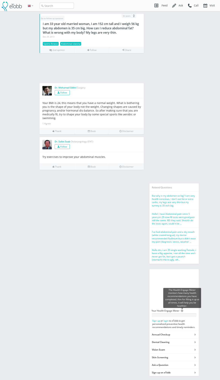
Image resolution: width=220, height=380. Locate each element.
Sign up (156, 320)
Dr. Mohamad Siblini (65, 87)
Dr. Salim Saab (62, 141)
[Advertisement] (92, 68)
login (166, 320)
